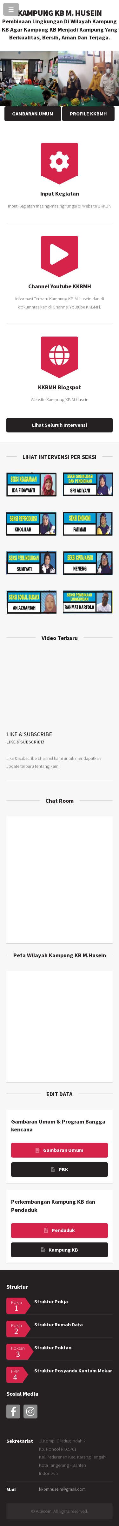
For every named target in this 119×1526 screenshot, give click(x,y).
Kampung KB (63, 1250)
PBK (63, 1169)
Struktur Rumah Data (58, 1324)
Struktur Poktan (52, 1347)
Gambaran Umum (63, 1150)
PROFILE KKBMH (88, 113)
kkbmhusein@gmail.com (62, 1489)
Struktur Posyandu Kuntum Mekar (73, 1370)
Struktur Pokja (51, 1301)
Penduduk (63, 1230)
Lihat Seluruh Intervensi (59, 425)
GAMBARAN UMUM (32, 113)
